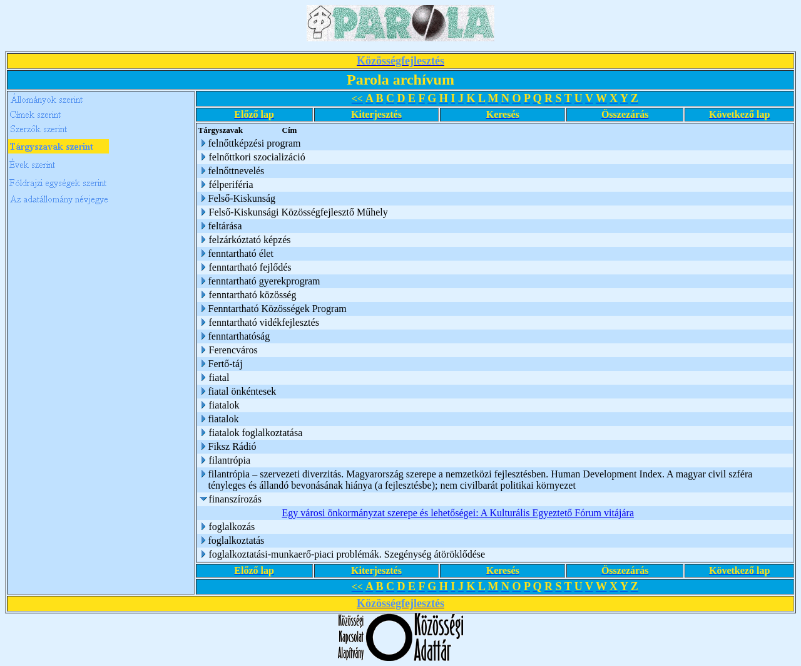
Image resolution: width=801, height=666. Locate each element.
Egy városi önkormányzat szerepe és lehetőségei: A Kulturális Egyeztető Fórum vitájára (458, 512)
